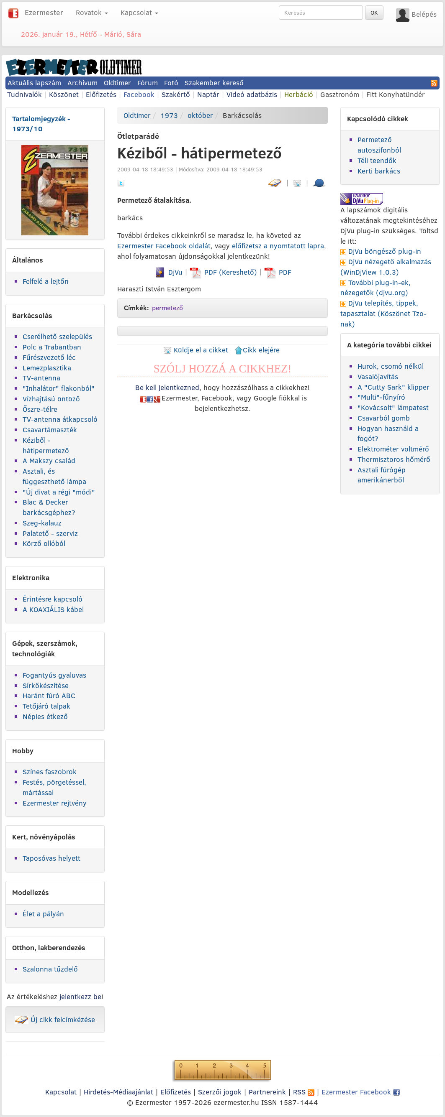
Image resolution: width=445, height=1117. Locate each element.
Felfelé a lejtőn (46, 281)
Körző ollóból (44, 543)
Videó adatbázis (251, 94)
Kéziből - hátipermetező (46, 445)
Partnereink (267, 1092)
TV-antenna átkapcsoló (60, 419)
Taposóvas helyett (51, 858)
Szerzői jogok (220, 1092)
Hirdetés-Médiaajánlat (118, 1092)
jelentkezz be (80, 996)
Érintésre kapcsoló (52, 599)
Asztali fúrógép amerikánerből (382, 475)
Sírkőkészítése (46, 685)
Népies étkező (45, 716)
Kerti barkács (379, 171)
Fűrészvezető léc (49, 357)
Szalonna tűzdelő (50, 969)
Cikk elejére (257, 349)
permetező (167, 307)
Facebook (138, 94)
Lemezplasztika (47, 367)
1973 (169, 115)
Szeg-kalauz (42, 523)
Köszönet (64, 94)
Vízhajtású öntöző (51, 398)
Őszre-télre (40, 409)
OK (374, 12)
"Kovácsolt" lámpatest (393, 407)
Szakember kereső (214, 82)
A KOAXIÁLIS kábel (53, 609)
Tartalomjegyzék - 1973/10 (41, 124)
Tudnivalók (24, 94)
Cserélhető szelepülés (57, 336)
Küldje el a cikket (195, 349)
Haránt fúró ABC (49, 695)
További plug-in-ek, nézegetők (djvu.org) (375, 288)
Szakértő (176, 94)
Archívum (82, 82)
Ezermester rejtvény (55, 803)
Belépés (424, 14)
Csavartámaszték (50, 429)
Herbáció (298, 94)
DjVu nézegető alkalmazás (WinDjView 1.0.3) (385, 267)
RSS (303, 1092)
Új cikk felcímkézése (55, 1019)
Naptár (208, 94)
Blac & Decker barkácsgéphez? (49, 507)
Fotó (171, 82)
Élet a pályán (43, 913)
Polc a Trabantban (52, 347)
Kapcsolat (61, 1092)
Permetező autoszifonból (379, 145)
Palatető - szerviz (50, 533)
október (200, 115)
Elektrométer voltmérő (393, 449)
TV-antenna (41, 378)
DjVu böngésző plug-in (384, 251)
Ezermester (44, 12)
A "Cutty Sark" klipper (394, 387)
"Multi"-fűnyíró (381, 397)
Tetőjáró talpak (46, 706)
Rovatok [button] (92, 12)
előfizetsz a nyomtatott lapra (278, 245)
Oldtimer (117, 82)
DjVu (168, 272)
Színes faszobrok (50, 771)
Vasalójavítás (378, 376)
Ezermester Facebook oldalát (164, 245)
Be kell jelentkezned (167, 387)
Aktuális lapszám (34, 82)
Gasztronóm (339, 94)
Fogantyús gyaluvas (54, 675)
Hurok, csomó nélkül (391, 366)
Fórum (147, 82)
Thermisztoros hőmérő (394, 459)
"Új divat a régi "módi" (59, 492)
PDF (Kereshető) (224, 272)
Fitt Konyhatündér (395, 94)
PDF (277, 272)
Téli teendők (377, 160)
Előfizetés (101, 94)
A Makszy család (49, 460)
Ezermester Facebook (361, 1092)
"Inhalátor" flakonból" (59, 388)
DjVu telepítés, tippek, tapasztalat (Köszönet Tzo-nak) (383, 313)
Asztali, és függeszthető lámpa (54, 476)
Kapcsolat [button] (139, 12)
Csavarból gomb (384, 418)
